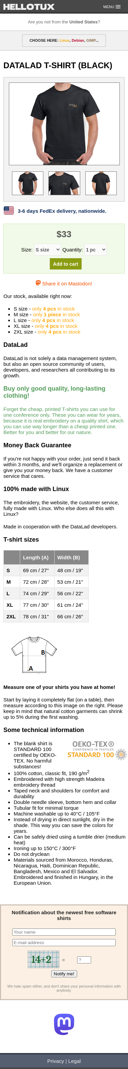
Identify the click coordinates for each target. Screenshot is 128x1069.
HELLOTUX (29, 7)
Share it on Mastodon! (64, 283)
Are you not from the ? (64, 21)
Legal (74, 1061)
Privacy (55, 1061)
